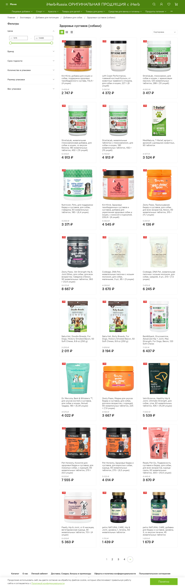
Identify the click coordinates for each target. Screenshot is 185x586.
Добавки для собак (72, 17)
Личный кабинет (39, 573)
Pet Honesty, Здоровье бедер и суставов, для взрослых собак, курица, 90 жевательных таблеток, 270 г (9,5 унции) (118, 466)
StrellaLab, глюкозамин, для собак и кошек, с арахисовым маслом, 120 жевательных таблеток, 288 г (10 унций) (157, 79)
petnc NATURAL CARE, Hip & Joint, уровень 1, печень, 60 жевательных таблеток (116, 530)
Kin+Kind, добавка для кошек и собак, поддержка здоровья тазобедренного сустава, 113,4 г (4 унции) (77, 79)
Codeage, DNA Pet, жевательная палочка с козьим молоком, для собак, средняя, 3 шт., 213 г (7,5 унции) (159, 275)
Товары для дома (95, 11)
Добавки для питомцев (47, 17)
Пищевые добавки (22, 11)
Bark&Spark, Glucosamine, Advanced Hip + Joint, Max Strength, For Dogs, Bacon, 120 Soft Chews (158, 340)
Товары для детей (72, 11)
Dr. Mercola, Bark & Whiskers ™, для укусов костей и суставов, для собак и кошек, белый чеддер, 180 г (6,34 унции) (77, 402)
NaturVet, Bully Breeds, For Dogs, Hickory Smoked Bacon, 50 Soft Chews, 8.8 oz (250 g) (118, 339)
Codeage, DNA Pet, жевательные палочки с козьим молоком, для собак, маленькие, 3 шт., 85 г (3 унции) (118, 275)
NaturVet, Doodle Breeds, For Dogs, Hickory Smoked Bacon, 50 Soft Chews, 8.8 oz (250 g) (78, 339)
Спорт (40, 11)
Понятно (163, 581)
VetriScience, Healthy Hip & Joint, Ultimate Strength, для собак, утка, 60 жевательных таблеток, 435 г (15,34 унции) (157, 402)
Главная (11, 17)
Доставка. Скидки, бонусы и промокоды (71, 573)
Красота (53, 11)
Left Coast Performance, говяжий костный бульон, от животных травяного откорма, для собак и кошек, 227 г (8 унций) (117, 80)
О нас (25, 573)
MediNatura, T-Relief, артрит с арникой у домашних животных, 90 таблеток (159, 143)
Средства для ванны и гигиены (125, 11)
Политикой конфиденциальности (48, 583)
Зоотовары (25, 17)
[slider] (11, 43)
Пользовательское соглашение (154, 573)
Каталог (15, 573)
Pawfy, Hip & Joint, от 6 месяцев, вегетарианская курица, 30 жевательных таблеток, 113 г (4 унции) (78, 531)
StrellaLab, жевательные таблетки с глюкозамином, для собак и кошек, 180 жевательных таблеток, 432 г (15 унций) (117, 145)
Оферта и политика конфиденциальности (115, 573)
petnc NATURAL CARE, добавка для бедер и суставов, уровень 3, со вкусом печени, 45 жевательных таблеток (158, 531)
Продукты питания (155, 11)
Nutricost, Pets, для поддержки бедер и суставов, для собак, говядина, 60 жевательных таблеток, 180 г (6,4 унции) (77, 208)
